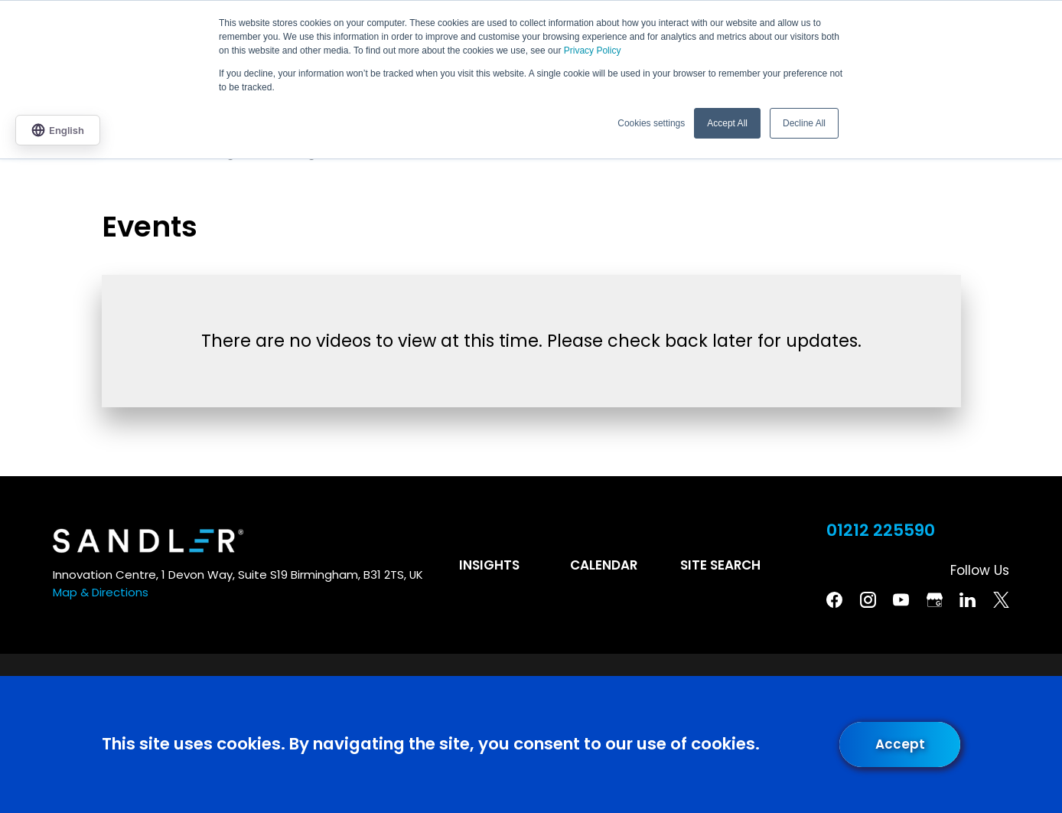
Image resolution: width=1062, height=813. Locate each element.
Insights (489, 565)
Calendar (603, 565)
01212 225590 (880, 530)
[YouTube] (901, 600)
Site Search (720, 565)
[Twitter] (1001, 600)
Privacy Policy (592, 50)
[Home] (148, 541)
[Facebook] (834, 600)
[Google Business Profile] (935, 600)
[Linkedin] (967, 600)
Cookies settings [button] (651, 123)
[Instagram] (868, 600)
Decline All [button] (804, 123)
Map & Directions (100, 592)
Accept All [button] (727, 123)
